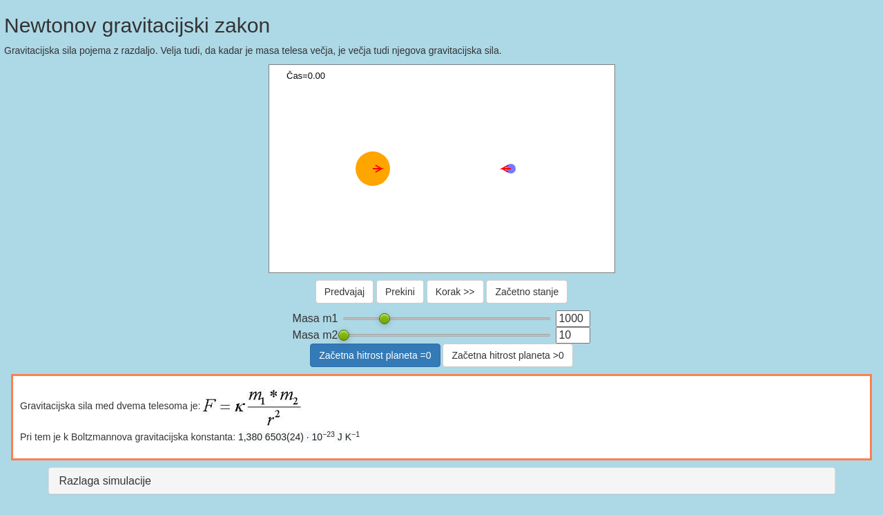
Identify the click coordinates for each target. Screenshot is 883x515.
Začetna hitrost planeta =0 (375, 355)
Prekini (400, 291)
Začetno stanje (527, 291)
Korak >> (455, 291)
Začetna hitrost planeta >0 (507, 355)
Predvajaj (344, 291)
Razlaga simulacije (105, 481)
